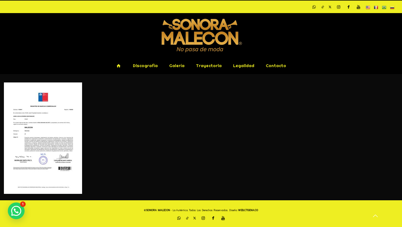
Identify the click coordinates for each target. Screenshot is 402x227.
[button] (16, 210)
